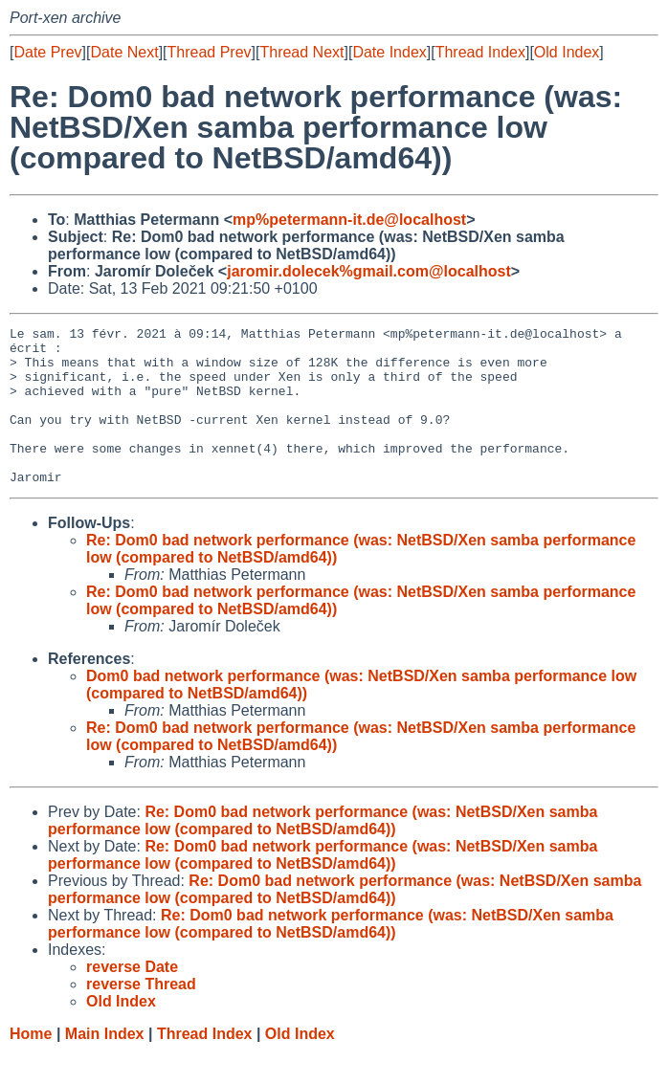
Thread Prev (209, 52)
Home (31, 1065)
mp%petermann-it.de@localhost (349, 219)
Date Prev (47, 52)
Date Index (389, 52)
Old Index (566, 52)
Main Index (105, 1065)
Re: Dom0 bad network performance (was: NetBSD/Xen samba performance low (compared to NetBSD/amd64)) (322, 852)
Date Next (124, 52)
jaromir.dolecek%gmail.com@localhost (369, 271)
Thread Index (480, 52)
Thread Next (301, 52)
